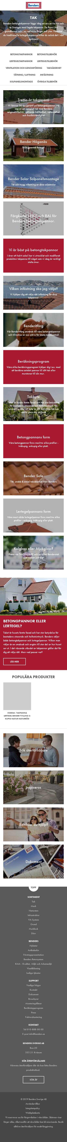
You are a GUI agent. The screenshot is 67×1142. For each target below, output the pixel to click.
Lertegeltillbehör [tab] (47, 61)
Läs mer (14, 661)
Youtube (43, 1134)
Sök (62, 4)
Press (33, 1012)
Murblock (33, 928)
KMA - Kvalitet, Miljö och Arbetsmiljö (33, 963)
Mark (33, 906)
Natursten (33, 910)
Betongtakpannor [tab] (21, 54)
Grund (33, 924)
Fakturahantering (33, 1017)
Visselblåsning (33, 968)
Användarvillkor (33, 1103)
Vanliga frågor (33, 985)
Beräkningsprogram (33, 1008)
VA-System (33, 919)
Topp (33, 887)
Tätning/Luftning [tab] (25, 74)
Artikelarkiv (33, 950)
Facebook (36, 1134)
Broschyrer (33, 999)
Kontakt (33, 989)
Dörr (33, 933)
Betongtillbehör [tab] (47, 54)
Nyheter (33, 945)
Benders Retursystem (33, 959)
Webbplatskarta (33, 1112)
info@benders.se (37, 1034)
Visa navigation (6, 5)
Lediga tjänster (33, 973)
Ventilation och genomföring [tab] (24, 68)
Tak (33, 901)
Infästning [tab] (46, 74)
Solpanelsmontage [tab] (21, 81)
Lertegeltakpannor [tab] (21, 61)
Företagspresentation (33, 954)
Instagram (21, 1134)
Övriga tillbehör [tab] (47, 81)
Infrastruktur (33, 915)
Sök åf (33, 1079)
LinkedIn (29, 1134)
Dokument (33, 994)
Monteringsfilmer (33, 1003)
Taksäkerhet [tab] (54, 68)
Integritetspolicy (33, 1108)
